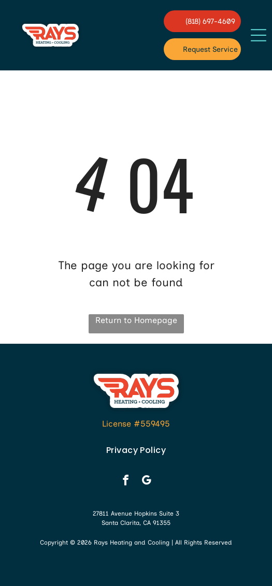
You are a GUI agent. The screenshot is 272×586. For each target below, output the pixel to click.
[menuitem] (136, 450)
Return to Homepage (136, 320)
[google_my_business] (146, 481)
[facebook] (126, 481)
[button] (258, 35)
